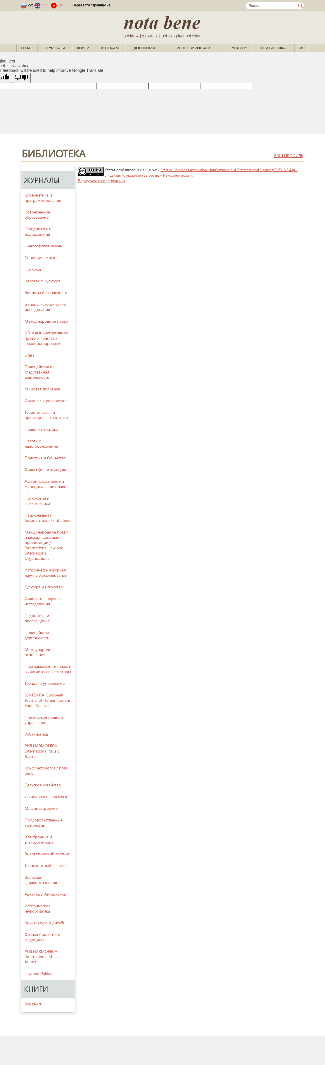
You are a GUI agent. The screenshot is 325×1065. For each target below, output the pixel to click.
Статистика (273, 48)
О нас (27, 48)
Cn (60, 5)
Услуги (239, 48)
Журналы (55, 48)
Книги (83, 48)
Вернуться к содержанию (101, 180)
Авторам (110, 48)
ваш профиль (288, 155)
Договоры (144, 48)
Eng (44, 5)
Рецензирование (194, 48)
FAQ (301, 48)
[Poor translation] (21, 78)
